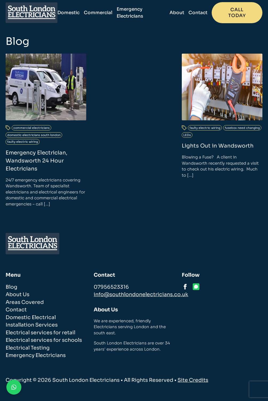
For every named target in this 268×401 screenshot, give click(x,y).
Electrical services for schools (44, 340)
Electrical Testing (28, 348)
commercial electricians (31, 128)
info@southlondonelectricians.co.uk (141, 294)
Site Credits (193, 380)
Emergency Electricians (130, 12)
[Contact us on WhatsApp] (13, 387)
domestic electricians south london (34, 135)
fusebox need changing (242, 128)
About (177, 12)
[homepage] (31, 12)
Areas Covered (25, 302)
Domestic (68, 12)
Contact (197, 12)
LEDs (187, 135)
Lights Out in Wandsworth (218, 145)
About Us (17, 294)
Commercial (98, 12)
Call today (237, 12)
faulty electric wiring (22, 142)
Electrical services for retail (40, 332)
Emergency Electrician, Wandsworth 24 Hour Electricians (36, 160)
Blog (11, 287)
